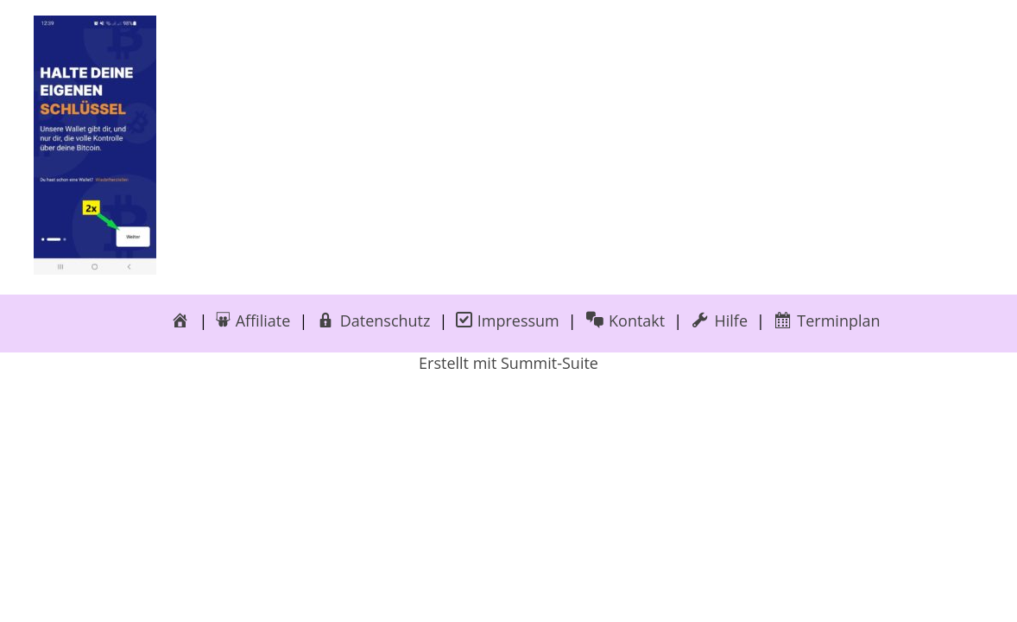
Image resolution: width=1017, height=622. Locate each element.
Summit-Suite (549, 362)
